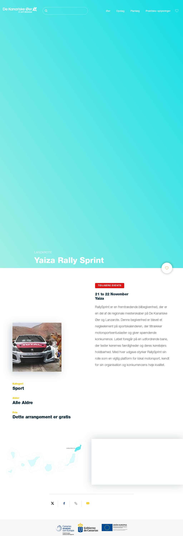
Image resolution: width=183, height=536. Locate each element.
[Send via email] (87, 503)
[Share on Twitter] (52, 503)
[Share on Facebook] (64, 503)
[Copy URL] (76, 503)
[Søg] (65, 10)
